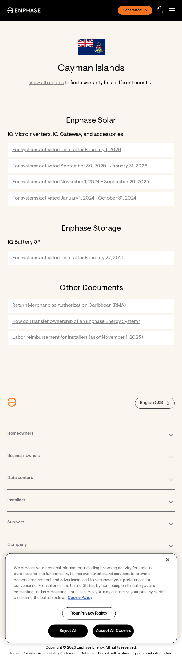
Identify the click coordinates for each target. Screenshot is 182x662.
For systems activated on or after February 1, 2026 (66, 150)
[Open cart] (161, 10)
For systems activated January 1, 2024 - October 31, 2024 (74, 198)
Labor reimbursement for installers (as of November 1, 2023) (77, 337)
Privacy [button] (29, 653)
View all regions (46, 82)
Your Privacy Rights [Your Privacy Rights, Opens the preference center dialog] (88, 613)
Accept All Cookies (113, 631)
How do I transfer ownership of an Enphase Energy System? (76, 321)
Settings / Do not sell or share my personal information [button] (126, 653)
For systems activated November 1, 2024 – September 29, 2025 (80, 182)
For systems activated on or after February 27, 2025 (68, 258)
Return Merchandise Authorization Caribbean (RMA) (69, 305)
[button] (173, 10)
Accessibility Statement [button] (58, 653)
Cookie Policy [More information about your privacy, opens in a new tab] (80, 598)
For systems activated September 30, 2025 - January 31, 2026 (79, 166)
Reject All (68, 631)
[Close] (167, 559)
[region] (91, 598)
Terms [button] (15, 653)
